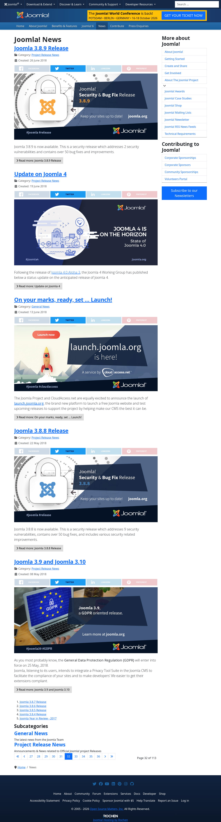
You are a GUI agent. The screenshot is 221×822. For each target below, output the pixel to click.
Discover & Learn (71, 4)
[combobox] (197, 4)
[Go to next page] (105, 756)
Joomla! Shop (173, 105)
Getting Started (175, 59)
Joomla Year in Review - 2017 (38, 718)
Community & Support (104, 4)
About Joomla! (38, 26)
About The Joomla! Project (181, 80)
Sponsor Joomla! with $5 (118, 800)
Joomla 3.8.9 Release (41, 48)
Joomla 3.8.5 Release (33, 710)
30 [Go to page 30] (53, 756)
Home (20, 26)
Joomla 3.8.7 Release (33, 702)
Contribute (117, 26)
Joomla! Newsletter (177, 120)
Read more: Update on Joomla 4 (38, 286)
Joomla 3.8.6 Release (33, 706)
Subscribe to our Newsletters (184, 193)
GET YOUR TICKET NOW (184, 15)
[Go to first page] (17, 756)
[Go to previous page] (24, 756)
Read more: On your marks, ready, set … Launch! (48, 417)
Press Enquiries (139, 26)
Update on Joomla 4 (40, 174)
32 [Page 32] (68, 756)
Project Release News (45, 55)
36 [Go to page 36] (98, 756)
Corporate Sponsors (178, 165)
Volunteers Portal (176, 179)
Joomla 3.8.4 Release (33, 714)
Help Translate (146, 800)
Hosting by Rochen (110, 820)
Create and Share (176, 66)
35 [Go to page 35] (91, 756)
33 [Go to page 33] (76, 756)
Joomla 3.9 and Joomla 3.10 (50, 561)
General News (41, 306)
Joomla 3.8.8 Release (41, 430)
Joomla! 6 (88, 26)
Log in (185, 800)
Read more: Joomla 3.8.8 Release (38, 548)
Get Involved (173, 73)
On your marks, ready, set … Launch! (63, 299)
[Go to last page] (111, 756)
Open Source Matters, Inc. (107, 809)
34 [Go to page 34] (83, 756)
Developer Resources (139, 4)
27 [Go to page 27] (31, 756)
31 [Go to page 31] (61, 756)
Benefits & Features (64, 26)
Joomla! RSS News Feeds (180, 127)
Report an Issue (168, 800)
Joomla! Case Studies (178, 98)
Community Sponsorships (181, 172)
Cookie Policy (91, 800)
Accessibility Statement (45, 800)
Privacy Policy (71, 800)
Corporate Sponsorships (180, 158)
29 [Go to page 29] (46, 756)
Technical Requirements (180, 134)
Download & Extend (40, 4)
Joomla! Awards (175, 91)
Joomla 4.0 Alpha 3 (65, 272)
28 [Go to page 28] (38, 756)
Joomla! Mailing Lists (178, 112)
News (101, 26)
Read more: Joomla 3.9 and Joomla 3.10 (43, 690)
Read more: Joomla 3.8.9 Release (38, 160)
